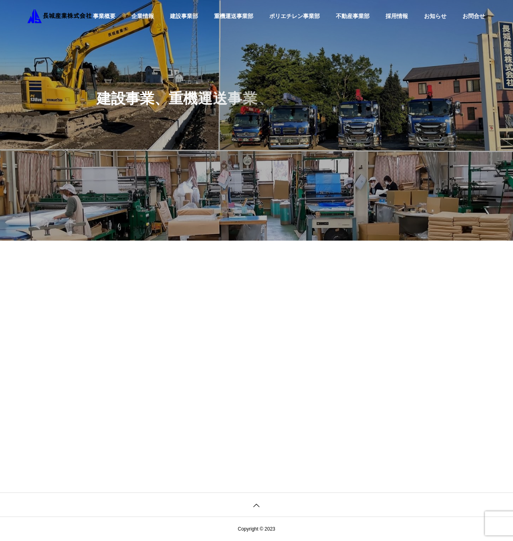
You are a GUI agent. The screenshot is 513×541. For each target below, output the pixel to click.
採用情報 (397, 16)
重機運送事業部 (233, 16)
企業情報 (142, 16)
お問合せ (474, 16)
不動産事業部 (353, 16)
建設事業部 (184, 16)
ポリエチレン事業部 (294, 16)
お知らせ (435, 16)
